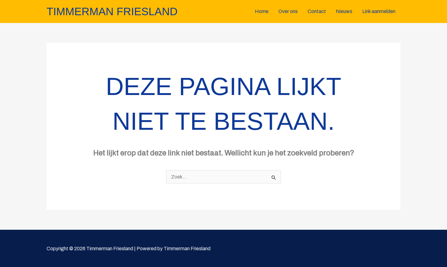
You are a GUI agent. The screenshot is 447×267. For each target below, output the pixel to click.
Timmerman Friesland (112, 11)
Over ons (288, 11)
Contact (317, 11)
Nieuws (344, 11)
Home (262, 11)
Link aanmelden (378, 11)
